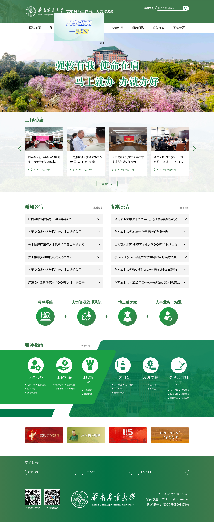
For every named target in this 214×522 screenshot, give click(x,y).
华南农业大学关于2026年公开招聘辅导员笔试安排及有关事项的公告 (147, 219)
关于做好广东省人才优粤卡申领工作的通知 (56, 244)
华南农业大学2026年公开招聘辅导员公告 (141, 231)
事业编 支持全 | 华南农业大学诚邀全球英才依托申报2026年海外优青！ (147, 257)
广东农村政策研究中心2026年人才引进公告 (56, 282)
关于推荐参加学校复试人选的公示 (50, 257)
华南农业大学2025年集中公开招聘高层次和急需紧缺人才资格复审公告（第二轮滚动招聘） (147, 282)
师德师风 (138, 27)
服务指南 (158, 27)
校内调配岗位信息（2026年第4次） (51, 219)
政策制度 (117, 27)
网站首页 (35, 27)
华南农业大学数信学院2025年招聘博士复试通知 (145, 269)
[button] (194, 149)
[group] (44, 151)
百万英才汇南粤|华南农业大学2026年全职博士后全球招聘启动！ (147, 244)
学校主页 (149, 8)
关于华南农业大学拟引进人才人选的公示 (54, 231)
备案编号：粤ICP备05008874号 (168, 504)
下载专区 (179, 27)
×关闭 (100, 42)
